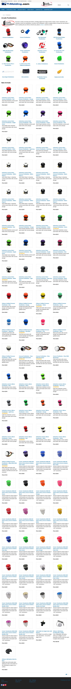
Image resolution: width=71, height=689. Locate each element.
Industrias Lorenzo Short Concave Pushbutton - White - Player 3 (26, 201)
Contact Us (39, 9)
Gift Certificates (22, 1)
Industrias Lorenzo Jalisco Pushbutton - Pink (59, 411)
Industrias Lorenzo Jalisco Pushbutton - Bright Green (42, 384)
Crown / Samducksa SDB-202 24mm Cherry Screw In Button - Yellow (60, 520)
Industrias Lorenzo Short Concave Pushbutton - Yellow (43, 226)
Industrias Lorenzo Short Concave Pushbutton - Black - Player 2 (43, 201)
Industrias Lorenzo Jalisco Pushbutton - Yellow (59, 437)
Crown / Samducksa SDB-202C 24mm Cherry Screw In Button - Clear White (43, 577)
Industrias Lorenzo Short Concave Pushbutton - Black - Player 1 (43, 174)
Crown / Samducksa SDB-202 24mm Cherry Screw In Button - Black (26, 492)
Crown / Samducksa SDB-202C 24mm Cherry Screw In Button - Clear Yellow (60, 577)
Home (2, 9)
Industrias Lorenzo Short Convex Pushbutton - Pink (59, 122)
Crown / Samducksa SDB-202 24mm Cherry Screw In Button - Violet (26, 520)
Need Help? (30, 9)
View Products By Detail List (69, 674)
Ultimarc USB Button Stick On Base (9, 660)
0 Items (29, 1)
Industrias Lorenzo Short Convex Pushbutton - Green (60, 98)
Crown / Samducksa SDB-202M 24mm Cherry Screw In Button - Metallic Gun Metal (43, 605)
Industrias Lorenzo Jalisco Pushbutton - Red (25, 437)
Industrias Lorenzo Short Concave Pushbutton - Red (8, 226)
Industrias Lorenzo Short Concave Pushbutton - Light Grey (26, 278)
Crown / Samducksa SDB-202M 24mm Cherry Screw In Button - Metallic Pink (9, 633)
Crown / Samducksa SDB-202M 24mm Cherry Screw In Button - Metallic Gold (26, 605)
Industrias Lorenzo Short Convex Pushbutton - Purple (43, 122)
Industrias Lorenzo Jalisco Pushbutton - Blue (8, 384)
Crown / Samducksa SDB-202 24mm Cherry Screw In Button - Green (9, 492)
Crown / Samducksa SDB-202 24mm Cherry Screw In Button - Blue (43, 463)
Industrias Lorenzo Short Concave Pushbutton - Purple (43, 251)
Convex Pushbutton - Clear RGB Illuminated (61, 357)
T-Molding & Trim (11, 9)
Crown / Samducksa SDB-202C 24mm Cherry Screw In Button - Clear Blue (9, 549)
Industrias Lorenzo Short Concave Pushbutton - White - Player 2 (9, 201)
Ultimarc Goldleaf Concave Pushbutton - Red (8, 304)
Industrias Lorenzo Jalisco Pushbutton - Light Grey (8, 411)
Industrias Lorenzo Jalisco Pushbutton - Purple (8, 437)
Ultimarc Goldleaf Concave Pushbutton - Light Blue (8, 330)
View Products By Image (66, 674)
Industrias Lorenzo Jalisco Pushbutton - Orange (42, 411)
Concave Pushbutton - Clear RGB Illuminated (43, 357)
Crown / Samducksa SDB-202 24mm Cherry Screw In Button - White (43, 520)
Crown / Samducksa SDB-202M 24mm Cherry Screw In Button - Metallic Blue (60, 605)
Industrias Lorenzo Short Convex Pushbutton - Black (59, 148)
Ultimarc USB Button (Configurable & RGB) (58, 632)
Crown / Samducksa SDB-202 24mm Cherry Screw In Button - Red (9, 520)
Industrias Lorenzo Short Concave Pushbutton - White (9, 277)
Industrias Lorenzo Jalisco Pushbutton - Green (25, 411)
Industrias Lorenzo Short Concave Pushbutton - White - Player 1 (9, 174)
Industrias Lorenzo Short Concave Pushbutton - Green (60, 226)
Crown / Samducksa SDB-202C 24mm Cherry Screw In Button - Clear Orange (43, 549)
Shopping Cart (48, 9)
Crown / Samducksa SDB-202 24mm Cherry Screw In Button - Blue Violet (60, 463)
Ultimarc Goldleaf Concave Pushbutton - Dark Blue (25, 330)
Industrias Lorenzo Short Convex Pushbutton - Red (8, 98)
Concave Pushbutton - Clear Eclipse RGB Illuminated (26, 357)
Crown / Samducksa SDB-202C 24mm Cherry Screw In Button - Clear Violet (26, 463)
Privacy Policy (4, 681)
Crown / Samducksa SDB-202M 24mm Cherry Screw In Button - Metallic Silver (9, 605)
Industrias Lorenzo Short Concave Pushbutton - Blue (25, 251)
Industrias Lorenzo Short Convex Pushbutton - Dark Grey (43, 148)
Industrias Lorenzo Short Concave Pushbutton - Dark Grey (44, 277)
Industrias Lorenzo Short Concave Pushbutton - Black (60, 277)
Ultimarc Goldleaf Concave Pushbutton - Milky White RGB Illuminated (9, 463)
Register (10, 1)
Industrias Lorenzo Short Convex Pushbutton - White (8, 148)
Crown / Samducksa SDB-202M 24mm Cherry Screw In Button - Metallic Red (26, 633)
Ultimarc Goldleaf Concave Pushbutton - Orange (25, 304)
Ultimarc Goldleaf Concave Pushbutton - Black (59, 330)
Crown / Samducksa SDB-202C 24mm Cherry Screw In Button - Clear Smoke (26, 577)
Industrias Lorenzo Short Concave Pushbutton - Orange (26, 226)
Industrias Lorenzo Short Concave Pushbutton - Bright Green (9, 252)
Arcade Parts (22, 9)
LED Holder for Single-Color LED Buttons (44, 632)
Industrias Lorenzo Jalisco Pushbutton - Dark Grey (59, 384)
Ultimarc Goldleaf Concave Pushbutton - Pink (42, 330)
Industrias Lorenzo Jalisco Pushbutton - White (42, 437)
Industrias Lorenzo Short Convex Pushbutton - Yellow (43, 98)
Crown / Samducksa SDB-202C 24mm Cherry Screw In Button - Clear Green (26, 549)
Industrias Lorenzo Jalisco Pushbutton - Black (25, 384)
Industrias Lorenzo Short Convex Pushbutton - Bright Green (8, 123)
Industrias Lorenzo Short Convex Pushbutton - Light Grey (27, 148)
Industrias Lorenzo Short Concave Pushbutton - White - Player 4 (26, 174)
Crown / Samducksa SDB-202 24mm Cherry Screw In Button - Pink (60, 492)
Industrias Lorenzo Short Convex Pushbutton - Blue (25, 122)
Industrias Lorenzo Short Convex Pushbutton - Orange (26, 98)
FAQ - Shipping (32, 680)
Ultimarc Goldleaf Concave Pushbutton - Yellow (42, 304)
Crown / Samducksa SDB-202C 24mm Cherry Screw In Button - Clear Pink (60, 549)
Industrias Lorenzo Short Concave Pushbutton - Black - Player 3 (60, 201)
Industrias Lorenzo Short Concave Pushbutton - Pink (59, 251)
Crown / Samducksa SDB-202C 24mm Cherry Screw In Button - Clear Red (9, 577)
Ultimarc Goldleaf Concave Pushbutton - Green (59, 304)
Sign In (15, 1)
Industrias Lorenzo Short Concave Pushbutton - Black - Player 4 (60, 174)
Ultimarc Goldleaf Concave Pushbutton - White (8, 357)
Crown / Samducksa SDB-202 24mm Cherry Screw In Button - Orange (43, 492)
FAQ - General (18, 680)
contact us (42, 24)
